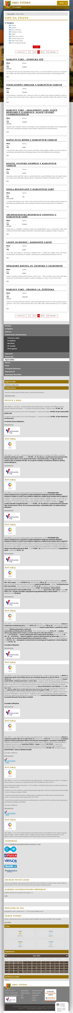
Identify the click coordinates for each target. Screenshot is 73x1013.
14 (18, 967)
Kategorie (10, 23)
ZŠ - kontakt (11, 346)
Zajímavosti (9, 354)
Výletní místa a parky (17, 41)
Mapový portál (10, 371)
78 (47, 52)
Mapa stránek (41, 1007)
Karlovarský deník (37, 990)
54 (43, 52)
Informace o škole (13, 338)
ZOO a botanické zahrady (18, 43)
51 (36, 52)
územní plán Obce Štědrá (13, 374)
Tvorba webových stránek (34, 1008)
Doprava (13, 27)
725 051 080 (13, 993)
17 (45, 967)
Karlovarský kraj (8, 425)
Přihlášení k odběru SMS (12, 385)
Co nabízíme (11, 341)
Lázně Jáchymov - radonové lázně (29, 242)
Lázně (24, 249)
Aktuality (8, 326)
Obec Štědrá (11, 14)
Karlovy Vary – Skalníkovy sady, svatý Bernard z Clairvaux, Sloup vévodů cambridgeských (31, 112)
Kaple (24, 147)
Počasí (7, 366)
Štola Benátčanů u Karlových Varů (30, 189)
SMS (22, 995)
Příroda (13, 25)
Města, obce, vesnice (17, 36)
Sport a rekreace (16, 30)
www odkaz (7, 922)
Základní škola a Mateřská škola (15, 335)
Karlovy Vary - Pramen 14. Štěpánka (30, 289)
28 (18, 972)
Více (7, 76)
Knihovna (8, 332)
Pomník (24, 92)
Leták (6, 896)
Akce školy (10, 343)
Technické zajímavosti (17, 38)
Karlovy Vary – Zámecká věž (24, 59)
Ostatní (13, 34)
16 (36, 967)
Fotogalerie (9, 329)
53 (41, 52)
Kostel (24, 173)
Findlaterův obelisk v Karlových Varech (34, 85)
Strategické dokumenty (13, 369)
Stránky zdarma (25, 993)
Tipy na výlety (9, 360)
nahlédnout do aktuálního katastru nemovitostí (23, 844)
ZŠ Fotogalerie (12, 349)
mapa (39, 844)
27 (29, 52)
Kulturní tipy (9, 357)
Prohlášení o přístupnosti (53, 1007)
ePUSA (34, 997)
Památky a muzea (16, 32)
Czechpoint (35, 995)
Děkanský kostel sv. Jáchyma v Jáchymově (34, 266)
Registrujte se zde (10, 395)
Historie (7, 363)
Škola (22, 997)
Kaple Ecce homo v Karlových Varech (31, 140)
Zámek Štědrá (25, 990)
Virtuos (34, 1000)
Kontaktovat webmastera (29, 1007)
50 (34, 52)
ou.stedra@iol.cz (13, 995)
